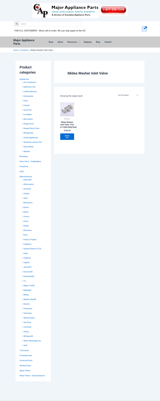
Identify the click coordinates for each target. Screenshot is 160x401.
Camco (26, 212)
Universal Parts (26, 353)
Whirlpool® (28, 329)
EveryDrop (24, 162)
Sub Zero (27, 315)
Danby (26, 221)
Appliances (24, 77)
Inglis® (26, 257)
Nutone (26, 297)
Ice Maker (27, 111)
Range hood (28, 120)
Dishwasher (28, 93)
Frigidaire (27, 239)
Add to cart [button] (67, 138)
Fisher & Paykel (30, 234)
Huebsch (27, 252)
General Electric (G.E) (32, 243)
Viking (26, 324)
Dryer (25, 98)
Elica (25, 230)
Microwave (28, 116)
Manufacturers (26, 172)
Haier (25, 248)
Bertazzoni (28, 198)
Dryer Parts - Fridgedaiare (31, 157)
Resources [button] (73, 41)
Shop (52, 41)
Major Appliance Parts (27, 41)
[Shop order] (127, 93)
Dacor (26, 216)
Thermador (24, 343)
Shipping (87, 41)
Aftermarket (28, 180)
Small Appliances (31, 134)
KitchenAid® (29, 270)
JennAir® (27, 261)
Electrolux (27, 225)
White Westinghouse (32, 333)
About (61, 41)
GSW (22, 167)
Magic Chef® (29, 279)
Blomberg (24, 153)
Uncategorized (26, 348)
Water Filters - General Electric (33, 368)
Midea (26, 288)
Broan (26, 207)
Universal (27, 320)
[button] (78, 41)
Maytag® (27, 284)
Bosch (26, 203)
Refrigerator (28, 130)
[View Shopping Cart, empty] (144, 29)
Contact (106, 41)
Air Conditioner (30, 80)
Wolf (25, 338)
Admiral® (27, 175)
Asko (25, 193)
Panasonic (28, 302)
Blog (97, 41)
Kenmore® (28, 266)
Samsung (27, 306)
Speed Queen (29, 311)
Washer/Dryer (26, 358)
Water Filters (25, 363)
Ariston (26, 189)
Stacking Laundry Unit (33, 139)
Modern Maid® (30, 293)
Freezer (26, 102)
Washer (26, 148)
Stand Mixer (28, 143)
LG (24, 275)
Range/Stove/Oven (31, 125)
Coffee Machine (30, 89)
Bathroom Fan (29, 84)
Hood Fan (27, 107)
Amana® (27, 184)
